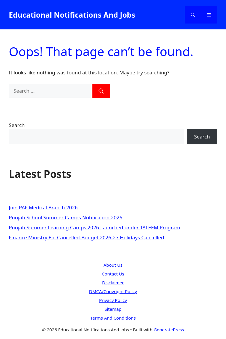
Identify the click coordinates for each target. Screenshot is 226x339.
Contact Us (113, 274)
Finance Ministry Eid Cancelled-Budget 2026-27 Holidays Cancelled (86, 237)
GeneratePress (169, 330)
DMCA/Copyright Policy (113, 291)
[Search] (101, 91)
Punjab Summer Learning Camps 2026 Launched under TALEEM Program (94, 227)
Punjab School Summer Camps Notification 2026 (65, 217)
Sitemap (113, 309)
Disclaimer (113, 282)
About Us (113, 265)
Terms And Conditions (113, 318)
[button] (193, 15)
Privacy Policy (113, 300)
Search (17, 125)
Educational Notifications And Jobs (72, 15)
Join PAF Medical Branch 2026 (43, 207)
